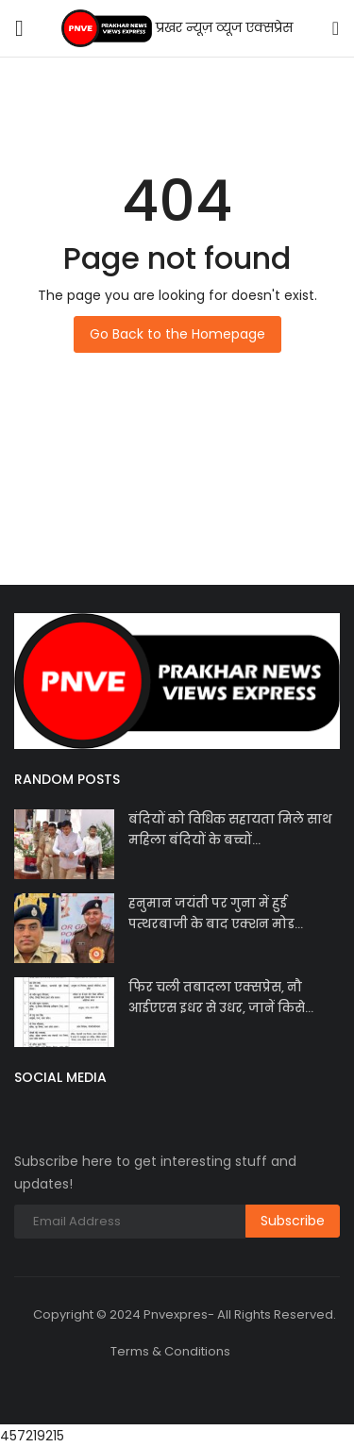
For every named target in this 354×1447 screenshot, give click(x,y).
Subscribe (293, 1220)
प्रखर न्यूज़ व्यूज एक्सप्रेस (177, 28)
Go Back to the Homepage (177, 333)
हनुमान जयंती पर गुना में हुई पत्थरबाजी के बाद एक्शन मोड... (215, 913)
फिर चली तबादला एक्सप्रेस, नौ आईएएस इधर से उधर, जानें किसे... (220, 997)
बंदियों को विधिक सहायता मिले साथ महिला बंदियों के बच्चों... (229, 829)
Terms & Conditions (170, 1351)
